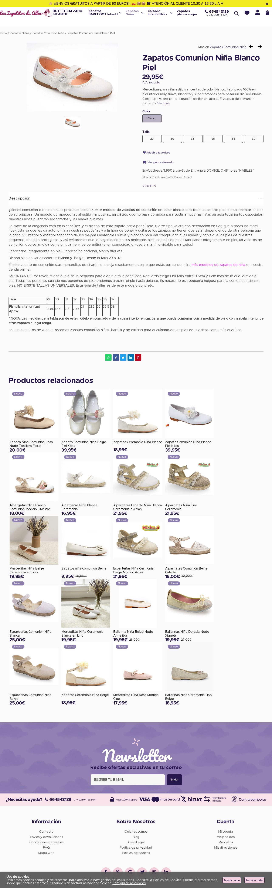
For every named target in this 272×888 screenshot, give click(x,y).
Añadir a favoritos (156, 153)
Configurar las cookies (129, 883)
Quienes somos (136, 831)
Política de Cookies (167, 880)
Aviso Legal (135, 841)
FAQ (46, 847)
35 (213, 139)
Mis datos (225, 841)
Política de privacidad (136, 847)
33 (193, 139)
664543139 (58, 799)
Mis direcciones (225, 847)
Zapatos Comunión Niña (228, 47)
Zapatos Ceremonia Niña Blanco (137, 442)
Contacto (46, 831)
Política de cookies (136, 852)
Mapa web (46, 852)
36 (233, 139)
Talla (146, 131)
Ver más (163, 103)
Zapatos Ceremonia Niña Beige (85, 695)
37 (254, 139)
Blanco (151, 118)
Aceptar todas (232, 880)
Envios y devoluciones (46, 836)
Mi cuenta (225, 831)
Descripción (19, 198)
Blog (136, 836)
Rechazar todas (254, 880)
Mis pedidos (226, 836)
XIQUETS (149, 186)
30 (172, 139)
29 (152, 139)
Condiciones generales (46, 841)
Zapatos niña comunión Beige (83, 568)
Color (146, 111)
